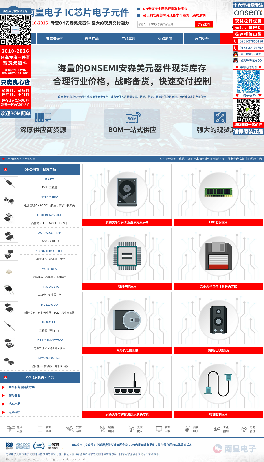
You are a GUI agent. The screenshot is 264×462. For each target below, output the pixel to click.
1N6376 (49, 179)
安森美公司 (55, 38)
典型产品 (92, 38)
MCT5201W (49, 268)
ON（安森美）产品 (40, 377)
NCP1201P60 (49, 197)
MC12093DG (49, 304)
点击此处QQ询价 (251, 54)
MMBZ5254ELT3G (49, 233)
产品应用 (128, 38)
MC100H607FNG (49, 358)
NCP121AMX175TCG (49, 340)
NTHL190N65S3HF (49, 215)
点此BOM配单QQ (251, 60)
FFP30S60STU (49, 286)
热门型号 (202, 38)
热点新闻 (165, 38)
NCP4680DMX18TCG (49, 251)
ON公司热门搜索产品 (40, 169)
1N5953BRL (49, 322)
